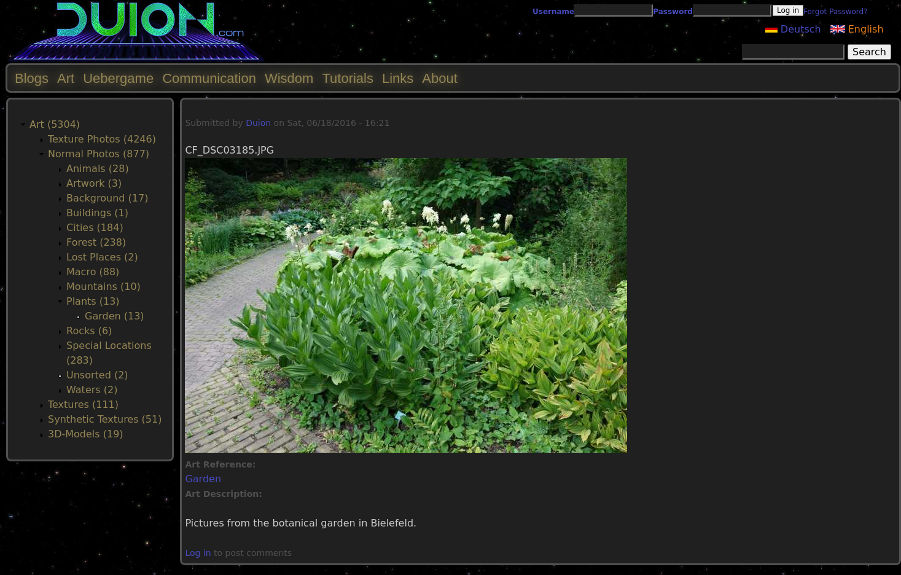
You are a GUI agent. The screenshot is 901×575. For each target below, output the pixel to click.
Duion (258, 123)
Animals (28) (97, 168)
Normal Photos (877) (98, 154)
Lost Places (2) (102, 257)
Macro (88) (92, 272)
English (857, 29)
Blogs (32, 78)
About (440, 78)
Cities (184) (94, 227)
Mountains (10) (103, 286)
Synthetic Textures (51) (105, 419)
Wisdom (289, 78)
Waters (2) (91, 390)
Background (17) (107, 198)
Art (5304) (54, 124)
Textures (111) (83, 404)
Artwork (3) (94, 183)
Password (673, 11)
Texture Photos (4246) (102, 139)
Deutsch (793, 29)
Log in (198, 553)
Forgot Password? (835, 11)
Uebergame (118, 78)
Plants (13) (93, 301)
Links (397, 78)
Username (553, 11)
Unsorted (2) (97, 375)
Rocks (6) (89, 331)
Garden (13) (114, 316)
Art (65, 78)
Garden (203, 479)
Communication (209, 78)
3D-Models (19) (85, 434)
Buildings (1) (97, 213)
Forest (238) (96, 242)
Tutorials (347, 78)
